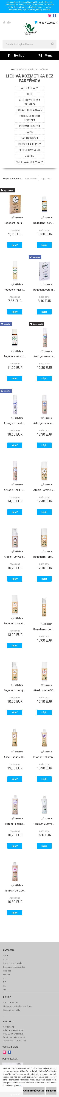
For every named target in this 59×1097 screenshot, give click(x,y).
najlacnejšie (31, 178)
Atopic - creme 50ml (44, 489)
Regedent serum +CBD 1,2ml (44, 289)
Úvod (13, 69)
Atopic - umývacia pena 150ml (15, 556)
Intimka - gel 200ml (15, 890)
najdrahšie (46, 178)
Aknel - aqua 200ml (15, 757)
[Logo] (29, 29)
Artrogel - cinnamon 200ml (44, 423)
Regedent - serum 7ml (44, 222)
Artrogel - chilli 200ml (15, 489)
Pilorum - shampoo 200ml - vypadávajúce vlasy (15, 823)
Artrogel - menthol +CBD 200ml (15, 423)
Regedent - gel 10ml (15, 289)
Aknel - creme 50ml (44, 690)
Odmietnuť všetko (34, 1090)
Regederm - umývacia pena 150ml (15, 690)
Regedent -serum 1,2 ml (15, 222)
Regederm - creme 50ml (44, 556)
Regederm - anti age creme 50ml (15, 623)
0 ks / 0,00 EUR (48, 22)
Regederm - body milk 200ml (44, 629)
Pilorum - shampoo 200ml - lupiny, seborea (44, 757)
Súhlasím (51, 1090)
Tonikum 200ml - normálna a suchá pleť (44, 823)
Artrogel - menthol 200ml (44, 356)
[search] (52, 44)
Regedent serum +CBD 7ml (15, 356)
